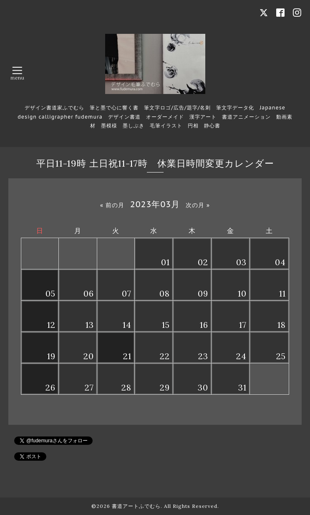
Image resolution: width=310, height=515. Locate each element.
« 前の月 (112, 205)
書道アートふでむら (136, 506)
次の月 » (198, 205)
